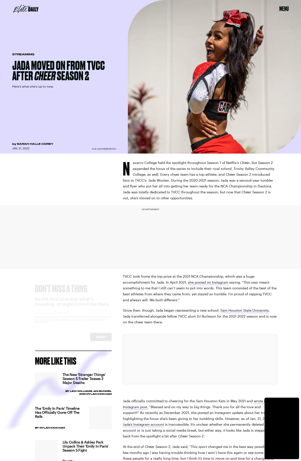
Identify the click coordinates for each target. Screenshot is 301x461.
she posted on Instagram (208, 282)
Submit (101, 340)
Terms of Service (94, 323)
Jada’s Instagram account (143, 424)
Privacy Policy (41, 325)
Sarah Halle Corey (35, 143)
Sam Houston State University (244, 310)
